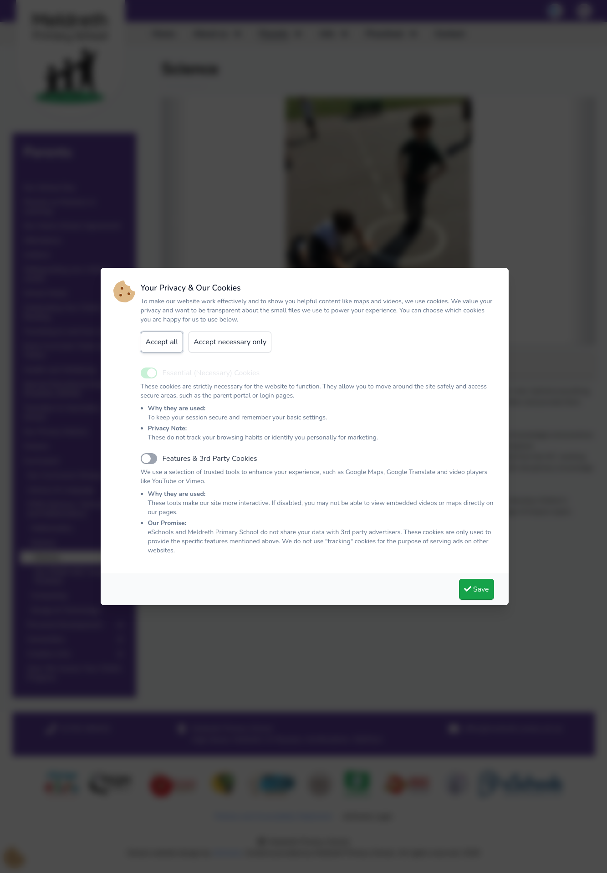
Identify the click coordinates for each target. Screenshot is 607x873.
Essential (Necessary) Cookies (211, 373)
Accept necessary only (230, 342)
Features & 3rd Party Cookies (210, 459)
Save (476, 589)
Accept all (162, 342)
